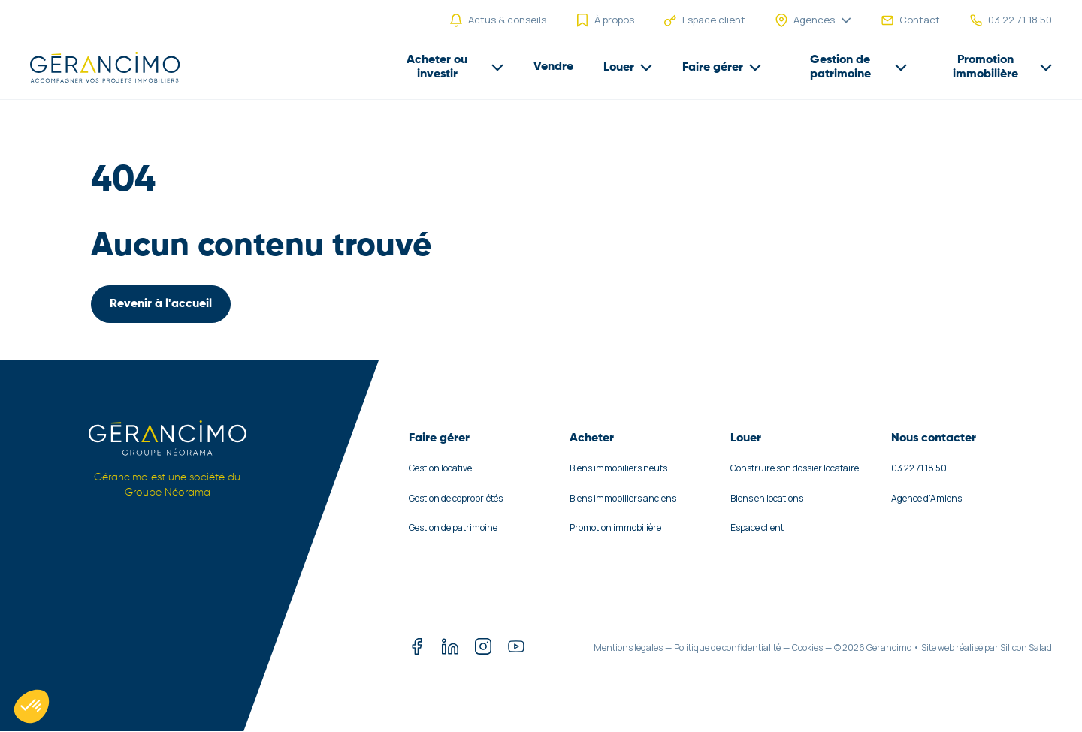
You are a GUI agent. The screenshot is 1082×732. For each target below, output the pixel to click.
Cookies (807, 647)
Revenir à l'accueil (161, 304)
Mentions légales (628, 647)
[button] (32, 706)
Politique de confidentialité (727, 647)
